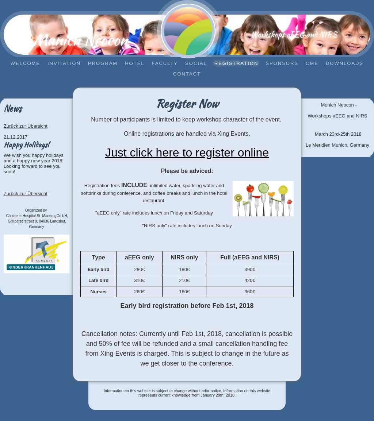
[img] (188, 31)
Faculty (165, 63)
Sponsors (282, 63)
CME (312, 63)
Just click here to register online (187, 152)
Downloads (344, 63)
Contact (187, 74)
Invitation (64, 63)
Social (196, 63)
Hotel (134, 63)
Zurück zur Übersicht (25, 126)
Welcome (25, 63)
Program (103, 63)
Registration (236, 63)
